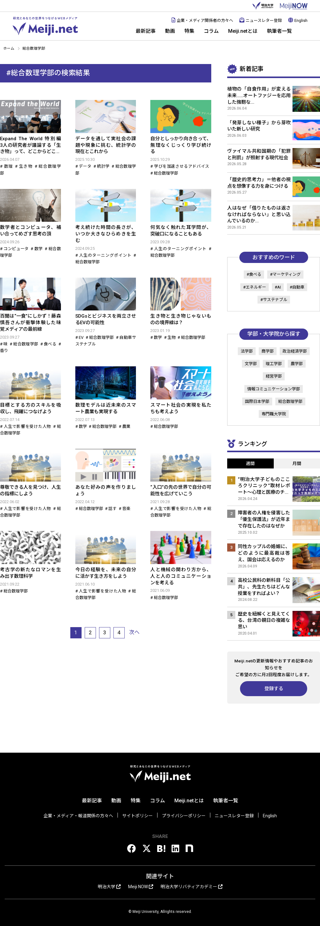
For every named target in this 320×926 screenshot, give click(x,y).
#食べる (254, 274)
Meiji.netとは (243, 31)
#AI (278, 287)
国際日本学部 (257, 401)
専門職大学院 (274, 414)
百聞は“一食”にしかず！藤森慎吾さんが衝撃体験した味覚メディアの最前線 (30, 322)
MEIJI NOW (294, 5)
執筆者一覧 (279, 31)
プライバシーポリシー (184, 815)
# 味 (4, 344)
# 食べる (48, 344)
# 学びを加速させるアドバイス (179, 166)
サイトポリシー (137, 815)
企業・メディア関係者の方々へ (202, 20)
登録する (273, 688)
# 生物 (170, 337)
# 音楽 (124, 508)
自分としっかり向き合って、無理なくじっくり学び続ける (180, 145)
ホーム (8, 48)
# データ (83, 166)
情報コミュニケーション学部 (273, 389)
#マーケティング (285, 274)
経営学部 (274, 376)
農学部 (297, 363)
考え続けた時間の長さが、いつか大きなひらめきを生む (105, 234)
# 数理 (6, 166)
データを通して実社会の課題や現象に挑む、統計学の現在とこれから (105, 145)
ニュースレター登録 (260, 20)
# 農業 (124, 426)
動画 (170, 31)
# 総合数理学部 (164, 173)
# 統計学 (101, 166)
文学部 (251, 363)
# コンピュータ (14, 248)
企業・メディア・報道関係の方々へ (78, 815)
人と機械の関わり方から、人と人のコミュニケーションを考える (180, 576)
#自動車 (297, 287)
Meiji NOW (140, 886)
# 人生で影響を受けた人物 (25, 426)
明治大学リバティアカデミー (191, 886)
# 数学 (36, 248)
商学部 (268, 351)
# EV (79, 337)
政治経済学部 (294, 351)
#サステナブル (273, 299)
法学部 (247, 351)
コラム (211, 31)
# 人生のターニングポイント (103, 255)
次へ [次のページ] (134, 632)
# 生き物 (23, 166)
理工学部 (274, 363)
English (298, 20)
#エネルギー (254, 287)
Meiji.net (45, 26)
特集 (189, 31)
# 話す (111, 508)
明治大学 (262, 6)
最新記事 (146, 31)
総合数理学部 (290, 401)
